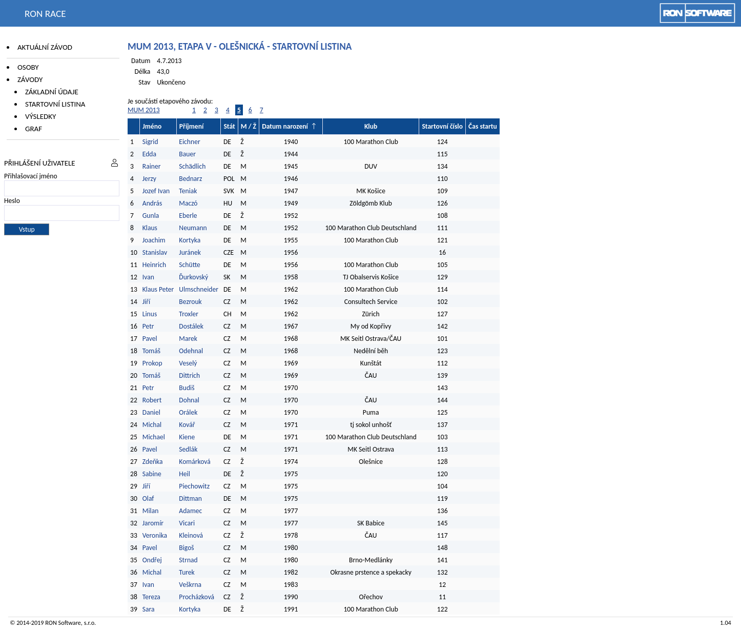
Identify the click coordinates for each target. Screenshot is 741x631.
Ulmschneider (198, 289)
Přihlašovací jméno (30, 176)
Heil (184, 474)
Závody (30, 79)
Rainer (151, 166)
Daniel (151, 412)
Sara (148, 609)
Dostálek (191, 326)
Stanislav (154, 252)
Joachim (154, 240)
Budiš (186, 387)
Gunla (150, 215)
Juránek (190, 252)
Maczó (188, 203)
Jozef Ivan (156, 191)
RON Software (63, 622)
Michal (151, 424)
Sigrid (150, 141)
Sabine (151, 474)
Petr (148, 326)
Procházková (196, 597)
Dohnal (189, 400)
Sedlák (188, 449)
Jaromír (152, 523)
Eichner (189, 141)
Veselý (188, 363)
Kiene (187, 437)
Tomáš (151, 351)
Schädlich (192, 166)
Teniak (188, 191)
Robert (151, 400)
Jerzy (149, 178)
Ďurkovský (193, 277)
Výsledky (40, 116)
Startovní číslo (442, 126)
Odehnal (191, 351)
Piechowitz (194, 486)
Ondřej (152, 560)
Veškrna (190, 584)
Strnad (188, 560)
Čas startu (482, 126)
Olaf (148, 498)
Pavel (149, 338)
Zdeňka (152, 461)
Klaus (149, 227)
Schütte (189, 264)
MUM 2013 (144, 110)
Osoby (28, 67)
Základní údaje (51, 91)
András (152, 203)
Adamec (190, 510)
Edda (149, 154)
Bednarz (190, 178)
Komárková (194, 461)
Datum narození (285, 126)
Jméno (151, 126)
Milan (150, 510)
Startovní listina (55, 104)
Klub (370, 126)
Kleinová (191, 535)
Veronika (154, 535)
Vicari (187, 523)
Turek (186, 572)
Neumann (193, 227)
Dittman (190, 498)
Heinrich (154, 264)
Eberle (188, 215)
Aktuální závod (44, 47)
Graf (33, 128)
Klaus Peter (158, 289)
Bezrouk (190, 301)
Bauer (187, 154)
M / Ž (248, 126)
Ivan (148, 277)
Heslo (12, 200)
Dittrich (189, 375)
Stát (229, 126)
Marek (188, 338)
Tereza (151, 597)
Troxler (188, 314)
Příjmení (191, 126)
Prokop (152, 363)
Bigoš (186, 547)
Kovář (187, 424)
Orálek (188, 412)
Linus (149, 314)
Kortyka (189, 240)
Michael (153, 437)
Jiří (146, 301)
